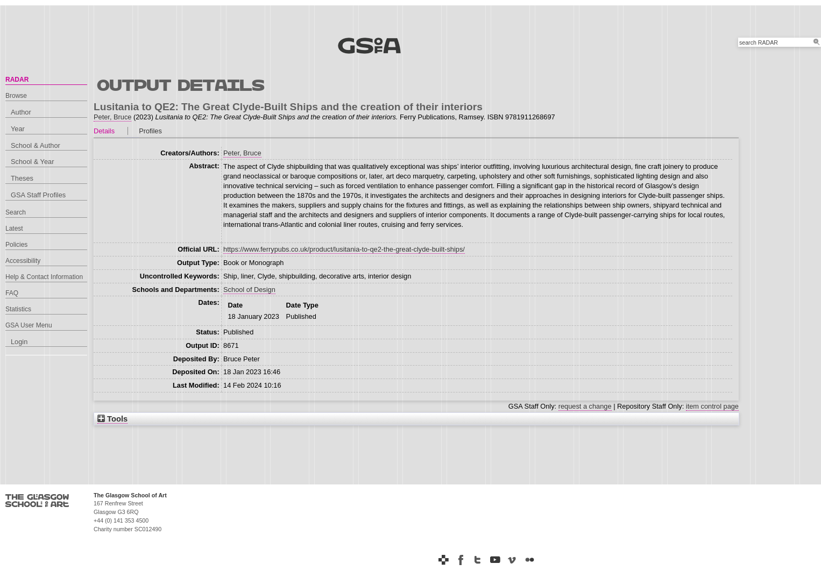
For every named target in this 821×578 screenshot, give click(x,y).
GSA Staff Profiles (38, 195)
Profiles (150, 131)
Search (15, 212)
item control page (712, 406)
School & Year (32, 162)
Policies (16, 244)
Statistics (18, 309)
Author (21, 112)
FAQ (11, 293)
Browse (16, 95)
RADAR (17, 79)
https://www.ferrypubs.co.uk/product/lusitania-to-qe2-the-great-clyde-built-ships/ (344, 249)
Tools (112, 419)
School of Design (249, 290)
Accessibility (22, 261)
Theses (22, 178)
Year (18, 129)
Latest (14, 228)
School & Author (35, 145)
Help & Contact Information (44, 277)
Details (104, 131)
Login (19, 342)
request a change (585, 406)
